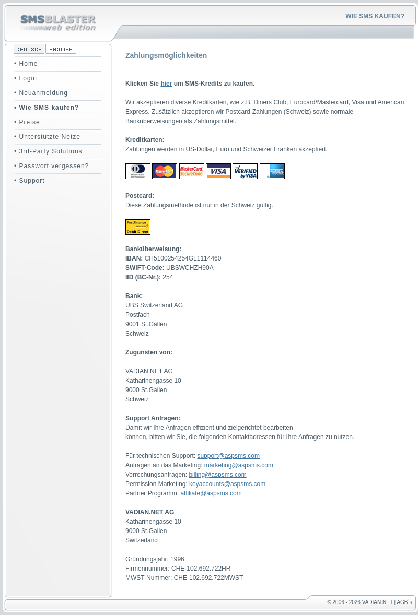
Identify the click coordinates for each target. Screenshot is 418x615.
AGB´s (404, 602)
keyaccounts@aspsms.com (227, 484)
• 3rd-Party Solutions (48, 151)
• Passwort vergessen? (51, 166)
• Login (25, 78)
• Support (29, 180)
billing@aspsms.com (217, 474)
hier (166, 83)
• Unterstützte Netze (47, 136)
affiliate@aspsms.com (210, 493)
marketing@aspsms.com (238, 465)
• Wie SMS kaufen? (46, 107)
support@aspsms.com (228, 455)
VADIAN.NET (377, 602)
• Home (26, 63)
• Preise (27, 122)
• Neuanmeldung (41, 93)
